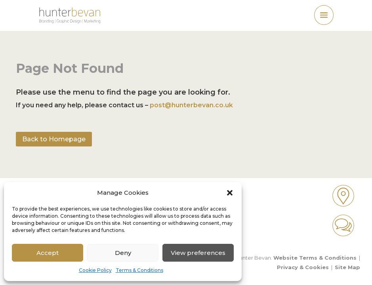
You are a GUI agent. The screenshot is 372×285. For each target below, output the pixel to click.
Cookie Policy (95, 270)
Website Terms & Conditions (315, 258)
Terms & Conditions (139, 270)
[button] (230, 193)
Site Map (347, 267)
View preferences (198, 252)
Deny (123, 252)
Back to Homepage (54, 139)
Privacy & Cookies (303, 267)
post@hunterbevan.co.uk (191, 105)
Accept (47, 252)
